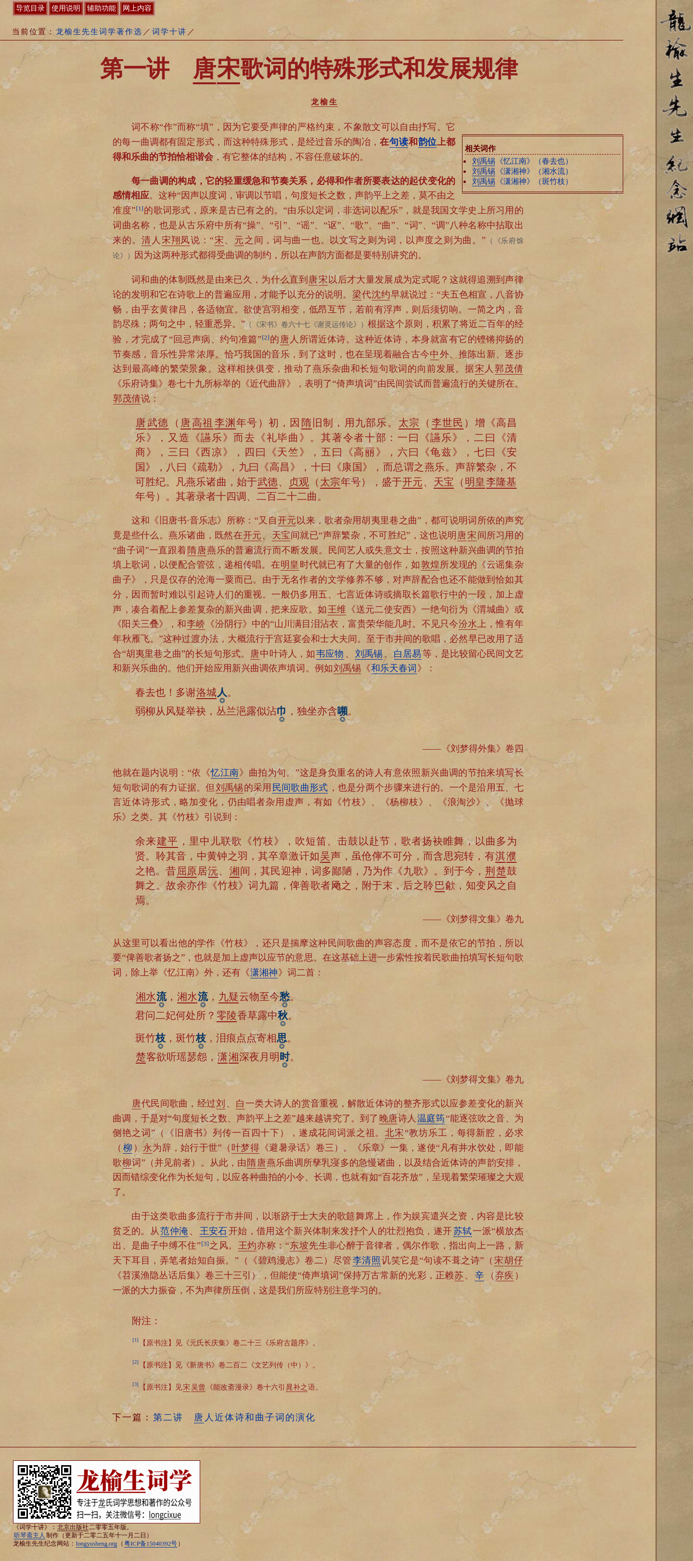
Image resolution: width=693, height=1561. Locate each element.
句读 (398, 142)
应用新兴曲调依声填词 (259, 668)
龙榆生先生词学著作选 (99, 31)
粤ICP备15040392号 (150, 1543)
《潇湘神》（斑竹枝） (522, 181)
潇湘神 (264, 972)
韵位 (427, 142)
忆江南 (225, 772)
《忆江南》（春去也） (522, 161)
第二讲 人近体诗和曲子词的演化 (234, 1417)
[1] (139, 208)
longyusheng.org (96, 1543)
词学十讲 (169, 31)
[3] (205, 1243)
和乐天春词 (394, 668)
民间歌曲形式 (300, 787)
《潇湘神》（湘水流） (522, 171)
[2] (266, 337)
